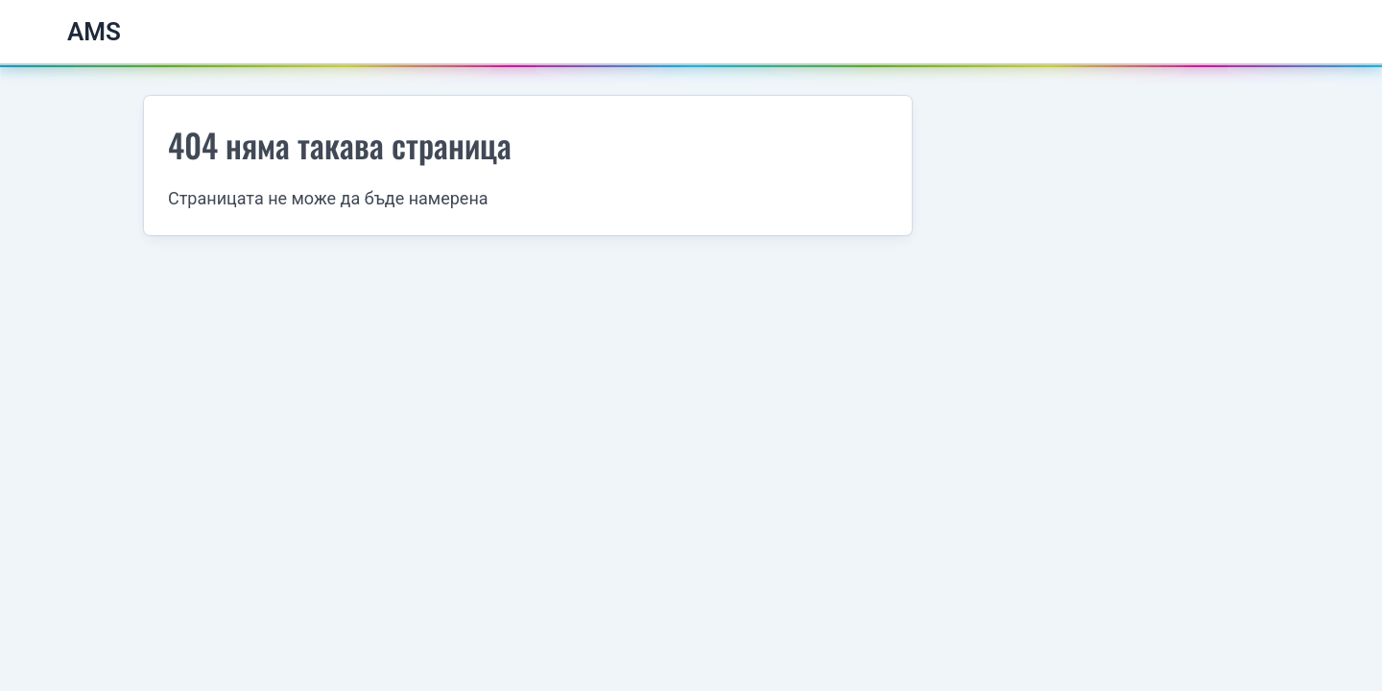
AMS (94, 31)
